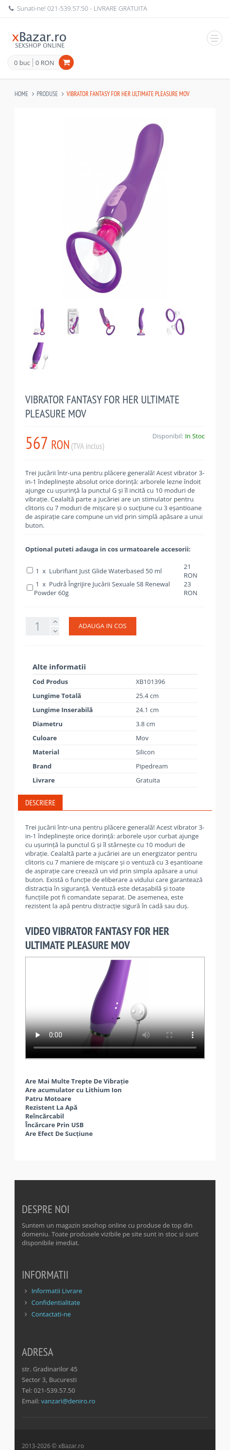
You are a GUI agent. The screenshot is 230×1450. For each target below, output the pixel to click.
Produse (47, 94)
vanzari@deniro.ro (68, 1401)
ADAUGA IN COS (103, 625)
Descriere (40, 802)
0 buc (22, 63)
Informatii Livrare (57, 1290)
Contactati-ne (51, 1314)
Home (21, 94)
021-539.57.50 (67, 8)
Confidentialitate (56, 1302)
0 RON (44, 62)
